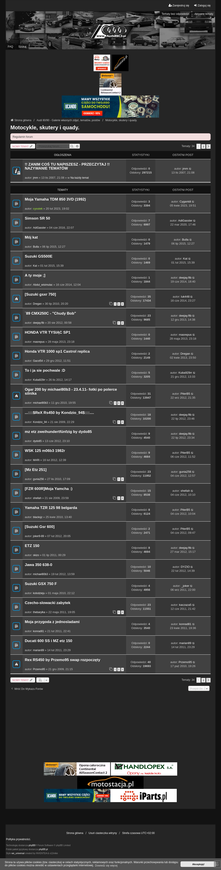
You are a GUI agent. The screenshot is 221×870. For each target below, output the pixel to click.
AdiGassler (39, 227)
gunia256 (38, 479)
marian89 (38, 650)
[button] (208, 146)
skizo (36, 555)
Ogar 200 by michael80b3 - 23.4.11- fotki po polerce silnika (71, 391)
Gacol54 (38, 360)
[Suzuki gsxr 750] (40, 294)
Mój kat (31, 237)
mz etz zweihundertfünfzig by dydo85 (58, 432)
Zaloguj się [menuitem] (202, 5)
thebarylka (39, 612)
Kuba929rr (39, 379)
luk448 (185, 296)
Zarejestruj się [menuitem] (179, 5)
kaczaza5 (185, 604)
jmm (35, 177)
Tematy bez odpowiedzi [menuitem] (175, 13)
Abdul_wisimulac (42, 284)
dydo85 (37, 441)
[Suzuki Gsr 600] (39, 527)
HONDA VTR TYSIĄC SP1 (47, 332)
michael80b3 (40, 402)
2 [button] (203, 146)
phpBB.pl (43, 849)
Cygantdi (185, 201)
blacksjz (37, 517)
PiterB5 (185, 393)
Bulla (36, 246)
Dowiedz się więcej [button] (106, 865)
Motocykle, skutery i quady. (44, 127)
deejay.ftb (185, 277)
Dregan (37, 303)
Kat (35, 265)
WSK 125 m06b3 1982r (45, 451)
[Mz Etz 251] (35, 470)
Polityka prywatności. (18, 839)
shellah (37, 498)
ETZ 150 (32, 546)
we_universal (18, 853)
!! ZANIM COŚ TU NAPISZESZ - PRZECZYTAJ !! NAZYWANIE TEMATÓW (67, 166)
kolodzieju (39, 593)
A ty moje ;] (35, 275)
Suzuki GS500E (38, 256)
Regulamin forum (23, 136)
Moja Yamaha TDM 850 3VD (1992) (55, 199)
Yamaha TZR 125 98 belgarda (51, 508)
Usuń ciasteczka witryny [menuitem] (102, 833)
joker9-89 (38, 536)
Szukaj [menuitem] (22, 46)
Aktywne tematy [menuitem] (203, 13)
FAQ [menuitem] (10, 46)
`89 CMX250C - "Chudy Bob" (50, 313)
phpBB (32, 845)
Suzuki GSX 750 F (41, 584)
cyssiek (37, 208)
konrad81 (38, 631)
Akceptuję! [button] (198, 864)
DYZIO (185, 566)
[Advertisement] (110, 728)
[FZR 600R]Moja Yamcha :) (48, 489)
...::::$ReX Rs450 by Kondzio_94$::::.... (59, 413)
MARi (36, 460)
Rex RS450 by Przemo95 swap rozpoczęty (62, 660)
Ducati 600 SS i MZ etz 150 (48, 641)
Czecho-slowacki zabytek (47, 603)
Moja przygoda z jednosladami (52, 622)
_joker (185, 585)
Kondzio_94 (40, 422)
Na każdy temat (79, 177)
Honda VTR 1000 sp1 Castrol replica (57, 351)
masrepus (38, 341)
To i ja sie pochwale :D (45, 370)
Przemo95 (39, 669)
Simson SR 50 (37, 218)
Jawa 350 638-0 (38, 565)
